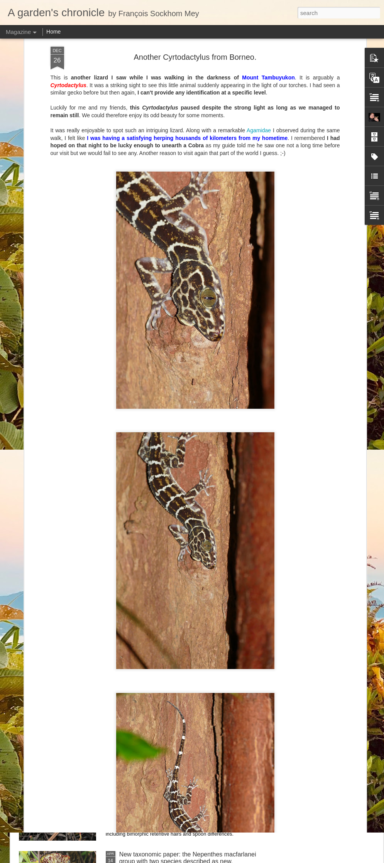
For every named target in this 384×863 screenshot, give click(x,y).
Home (53, 32)
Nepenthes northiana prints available (169, 591)
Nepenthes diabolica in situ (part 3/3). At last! (180, 504)
